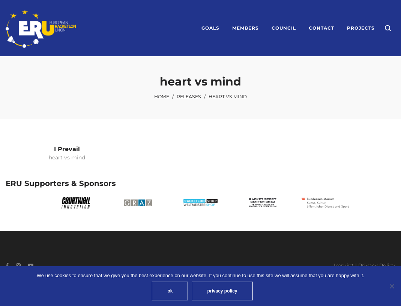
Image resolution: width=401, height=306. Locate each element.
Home (161, 96)
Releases (189, 96)
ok (170, 291)
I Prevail (67, 149)
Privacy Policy (376, 265)
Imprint (344, 265)
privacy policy (222, 291)
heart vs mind (67, 157)
